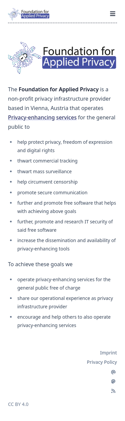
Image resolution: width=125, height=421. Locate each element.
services (66, 117)
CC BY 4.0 (18, 404)
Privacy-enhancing (31, 117)
